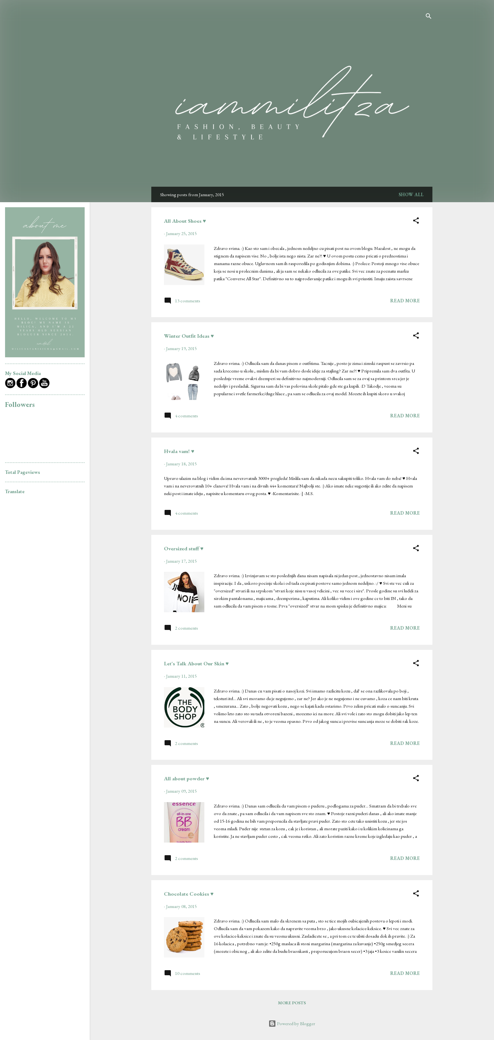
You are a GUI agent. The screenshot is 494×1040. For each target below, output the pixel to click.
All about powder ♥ (186, 778)
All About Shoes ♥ (185, 220)
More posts (292, 1003)
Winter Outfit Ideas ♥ (189, 335)
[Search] (428, 17)
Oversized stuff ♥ (183, 548)
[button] (416, 222)
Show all (411, 194)
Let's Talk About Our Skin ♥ (196, 663)
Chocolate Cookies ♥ (189, 893)
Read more (405, 301)
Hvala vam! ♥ (179, 451)
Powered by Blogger (291, 1023)
